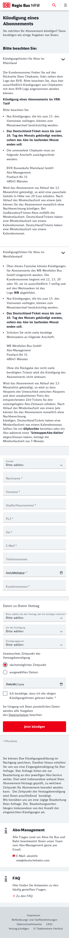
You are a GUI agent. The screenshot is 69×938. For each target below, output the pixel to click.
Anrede (9, 461)
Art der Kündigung (15, 627)
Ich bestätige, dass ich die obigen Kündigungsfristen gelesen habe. (33, 696)
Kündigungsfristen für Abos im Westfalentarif (34, 254)
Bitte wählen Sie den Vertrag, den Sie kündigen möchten (36, 614)
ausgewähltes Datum (24, 672)
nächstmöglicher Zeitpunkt (28, 665)
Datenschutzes (19, 715)
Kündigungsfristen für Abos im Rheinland (34, 60)
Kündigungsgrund (15, 641)
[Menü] (65, 5)
